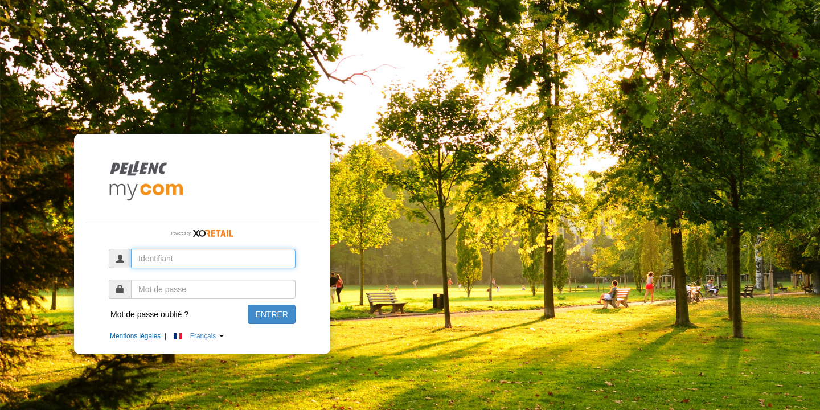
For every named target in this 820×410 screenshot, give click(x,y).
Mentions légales (135, 336)
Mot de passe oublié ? (149, 314)
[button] (205, 336)
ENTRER (271, 314)
